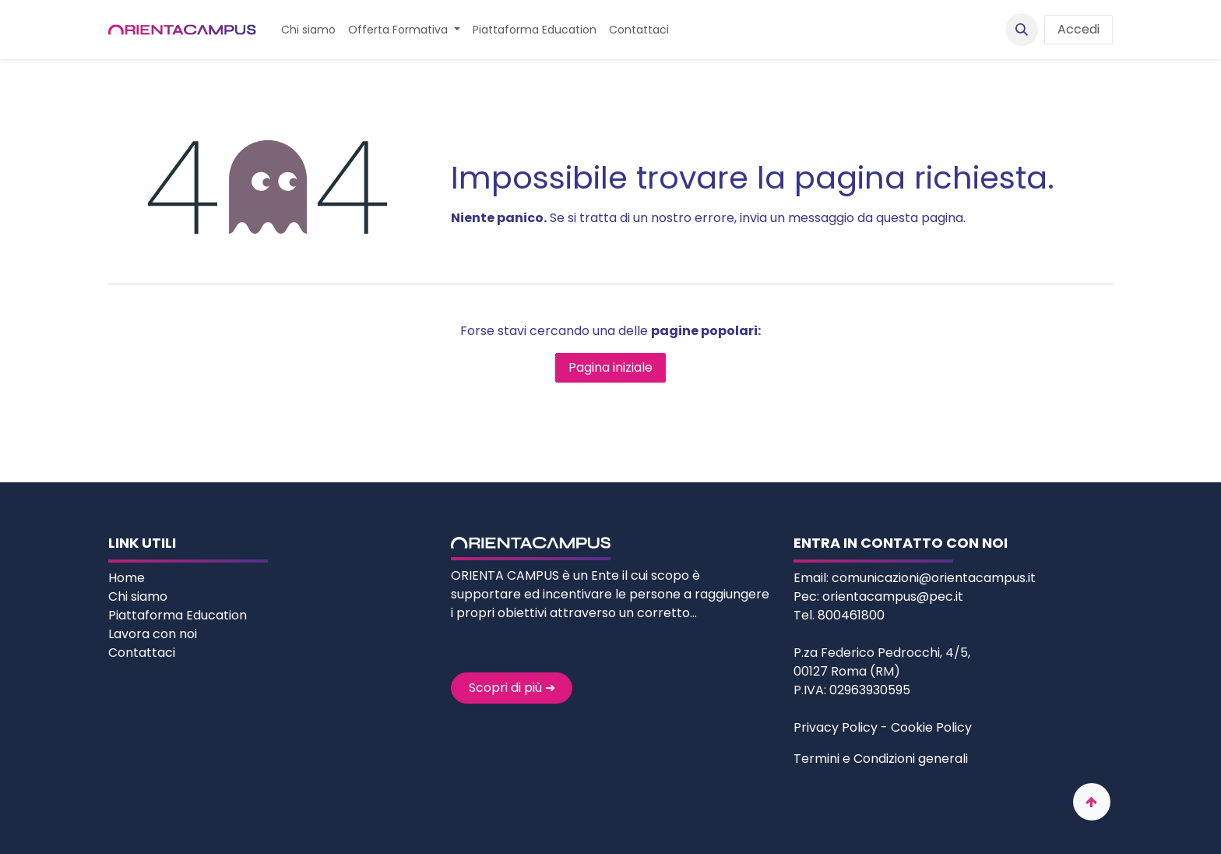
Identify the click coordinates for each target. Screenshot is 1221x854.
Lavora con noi (152, 634)
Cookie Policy (931, 727)
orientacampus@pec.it (892, 596)
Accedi (1078, 29)
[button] (1021, 29)
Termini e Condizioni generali (880, 759)
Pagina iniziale (610, 367)
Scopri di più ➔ (512, 688)
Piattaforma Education (177, 615)
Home (128, 578)
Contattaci (141, 653)
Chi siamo (139, 596)
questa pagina (919, 218)
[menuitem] (308, 30)
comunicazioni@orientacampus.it (934, 578)
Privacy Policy (835, 727)
